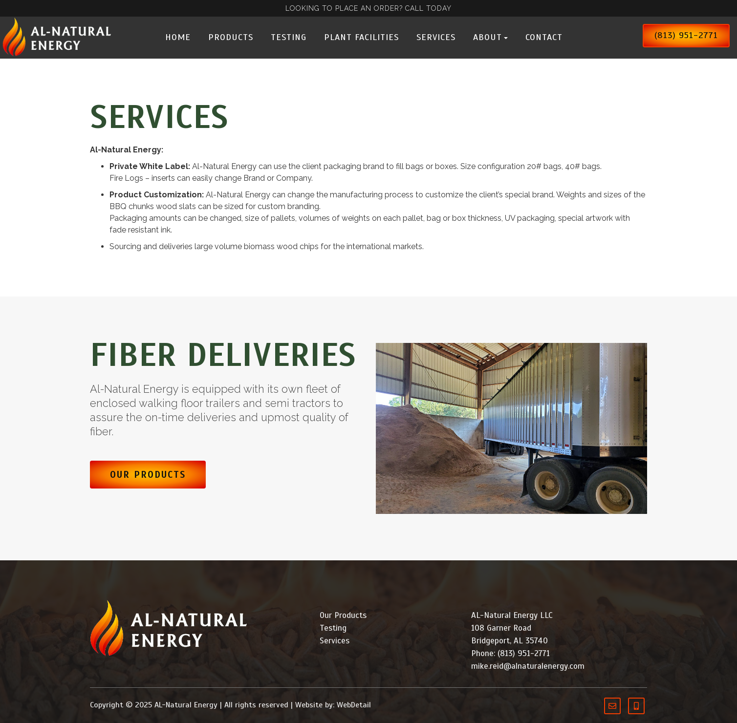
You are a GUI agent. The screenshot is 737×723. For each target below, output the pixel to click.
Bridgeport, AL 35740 (509, 641)
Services (435, 37)
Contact (544, 37)
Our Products (148, 474)
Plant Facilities (361, 37)
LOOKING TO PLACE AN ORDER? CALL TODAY (368, 8)
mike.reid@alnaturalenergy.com (528, 666)
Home (178, 37)
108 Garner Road (501, 628)
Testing (288, 37)
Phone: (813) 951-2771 (510, 653)
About (490, 37)
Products (230, 37)
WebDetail (354, 705)
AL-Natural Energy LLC (512, 615)
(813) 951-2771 (686, 35)
